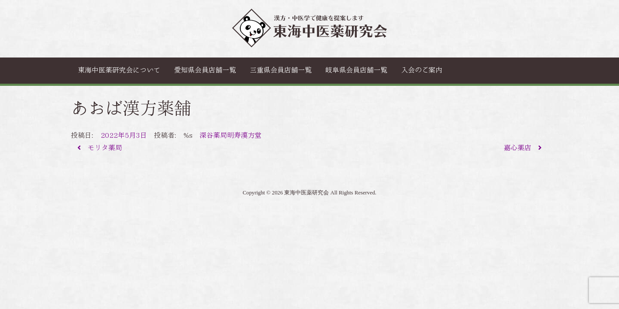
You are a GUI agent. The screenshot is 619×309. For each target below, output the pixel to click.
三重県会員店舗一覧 (281, 70)
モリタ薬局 (99, 147)
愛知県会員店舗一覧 (205, 70)
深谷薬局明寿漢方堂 (230, 135)
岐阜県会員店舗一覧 (356, 70)
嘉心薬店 (523, 147)
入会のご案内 (421, 70)
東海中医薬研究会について (119, 70)
